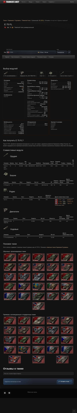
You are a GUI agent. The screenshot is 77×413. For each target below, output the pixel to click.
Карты (44, 2)
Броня (7, 57)
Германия (11, 20)
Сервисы (52, 2)
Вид (58, 49)
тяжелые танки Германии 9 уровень (57, 247)
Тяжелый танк (26, 20)
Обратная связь (32, 392)
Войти (72, 2)
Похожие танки (42, 57)
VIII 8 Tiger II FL (63, 203)
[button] (64, 205)
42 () (41, 20)
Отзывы (51, 57)
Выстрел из (9, 49)
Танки (38, 2)
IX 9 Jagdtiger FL (64, 199)
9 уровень (18, 20)
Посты (24, 2)
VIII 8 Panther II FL (64, 201)
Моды (31, 2)
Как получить (15, 57)
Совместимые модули (28, 57)
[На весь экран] (69, 52)
